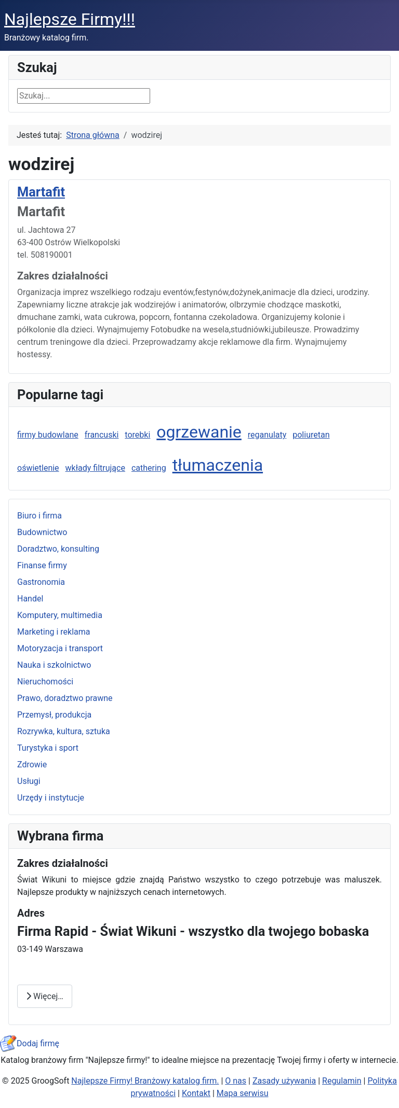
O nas (235, 1081)
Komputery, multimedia (59, 615)
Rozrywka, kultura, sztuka (63, 731)
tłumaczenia (217, 465)
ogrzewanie (199, 432)
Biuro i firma (39, 516)
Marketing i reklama (53, 632)
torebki (137, 435)
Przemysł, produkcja (54, 715)
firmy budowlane (47, 435)
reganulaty (267, 435)
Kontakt (196, 1093)
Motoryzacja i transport (60, 648)
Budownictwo (42, 532)
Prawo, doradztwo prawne (65, 698)
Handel (30, 599)
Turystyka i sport (47, 748)
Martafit (41, 192)
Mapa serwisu (243, 1093)
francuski (102, 435)
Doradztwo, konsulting (58, 549)
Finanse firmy (42, 565)
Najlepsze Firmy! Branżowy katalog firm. (145, 1081)
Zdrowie (32, 764)
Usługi (29, 781)
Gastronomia (41, 582)
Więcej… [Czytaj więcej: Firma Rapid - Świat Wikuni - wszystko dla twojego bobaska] (44, 996)
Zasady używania (284, 1081)
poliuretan (310, 435)
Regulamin (342, 1081)
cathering (148, 468)
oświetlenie (38, 468)
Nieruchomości (45, 681)
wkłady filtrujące (95, 468)
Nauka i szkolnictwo (54, 665)
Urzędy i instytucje (50, 798)
